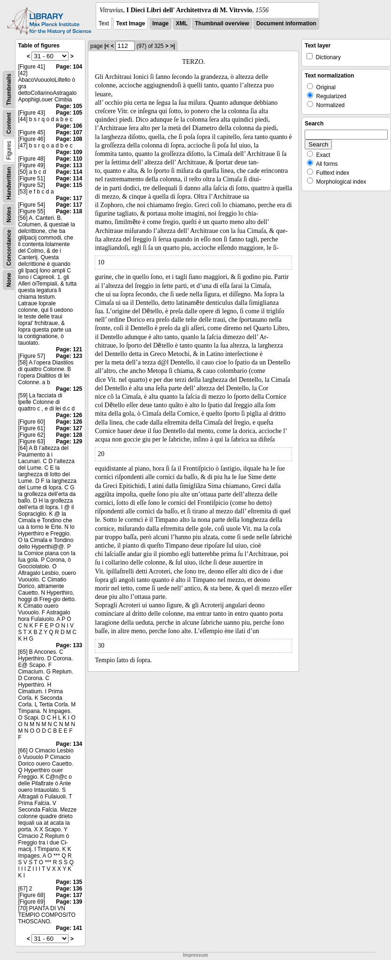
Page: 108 (69, 139)
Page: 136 (69, 888)
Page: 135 (69, 882)
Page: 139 (69, 901)
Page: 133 (69, 645)
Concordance (9, 248)
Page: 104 (69, 66)
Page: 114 (69, 172)
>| (172, 46)
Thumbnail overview (222, 23)
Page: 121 (69, 349)
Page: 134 (69, 744)
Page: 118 (69, 211)
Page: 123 (69, 356)
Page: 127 (69, 428)
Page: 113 (69, 165)
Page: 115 (69, 185)
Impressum (195, 955)
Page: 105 (69, 106)
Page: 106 (69, 126)
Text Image (130, 23)
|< (106, 46)
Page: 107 (69, 132)
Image (161, 23)
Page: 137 (69, 895)
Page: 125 (69, 389)
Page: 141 (69, 928)
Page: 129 (69, 441)
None (9, 280)
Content (9, 123)
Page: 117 (69, 198)
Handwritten (9, 183)
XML (182, 23)
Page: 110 (69, 158)
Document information (286, 23)
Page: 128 (69, 435)
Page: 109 (69, 152)
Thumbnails (9, 89)
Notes (9, 214)
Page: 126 (69, 415)
